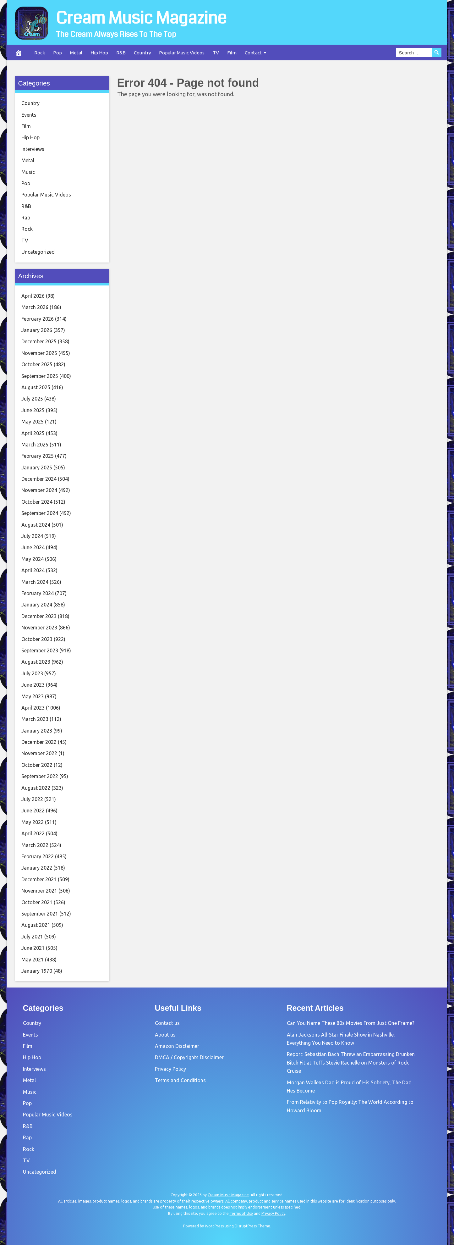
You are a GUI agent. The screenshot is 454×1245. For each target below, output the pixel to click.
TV (216, 52)
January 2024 (36, 604)
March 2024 (34, 582)
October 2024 (36, 502)
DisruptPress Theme (252, 1226)
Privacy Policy (170, 1069)
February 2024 (37, 593)
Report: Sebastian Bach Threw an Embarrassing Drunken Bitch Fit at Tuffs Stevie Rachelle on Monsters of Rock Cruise (351, 1062)
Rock (39, 52)
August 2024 (35, 525)
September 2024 (39, 513)
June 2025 (33, 410)
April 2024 (33, 570)
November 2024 (39, 490)
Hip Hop (99, 52)
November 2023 (39, 627)
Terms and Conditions (180, 1080)
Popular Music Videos (182, 52)
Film (232, 52)
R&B (121, 52)
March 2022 (34, 845)
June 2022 (33, 810)
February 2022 (37, 856)
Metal (76, 52)
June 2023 (33, 685)
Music (28, 172)
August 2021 (35, 925)
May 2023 (32, 696)
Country (142, 52)
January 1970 (36, 971)
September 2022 (39, 776)
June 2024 (33, 547)
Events (28, 115)
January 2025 (36, 467)
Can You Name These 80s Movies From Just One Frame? (350, 1023)
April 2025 (33, 433)
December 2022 (39, 742)
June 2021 (33, 948)
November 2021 (39, 891)
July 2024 (32, 536)
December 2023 (39, 616)
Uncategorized (38, 252)
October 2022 (36, 765)
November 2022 (39, 753)
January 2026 (36, 330)
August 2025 (35, 387)
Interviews (32, 149)
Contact (253, 52)
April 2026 (33, 296)
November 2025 (39, 353)
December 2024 (39, 479)
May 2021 (32, 959)
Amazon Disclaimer (177, 1046)
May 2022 (32, 822)
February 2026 (37, 319)
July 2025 (32, 398)
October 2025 (36, 364)
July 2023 (32, 673)
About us (165, 1035)
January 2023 (36, 730)
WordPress (214, 1226)
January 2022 (36, 868)
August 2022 (35, 788)
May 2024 (32, 559)
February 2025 (37, 456)
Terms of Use (241, 1213)
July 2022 (32, 799)
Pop (57, 52)
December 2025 (39, 341)
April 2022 (33, 833)
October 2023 (36, 639)
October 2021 (36, 902)
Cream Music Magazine (149, 17)
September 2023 (39, 650)
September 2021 (39, 913)
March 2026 (34, 307)
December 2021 (39, 879)
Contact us (167, 1023)
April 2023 (33, 708)
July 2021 (32, 936)
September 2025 (39, 376)
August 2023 (35, 662)
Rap (25, 217)
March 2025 (34, 444)
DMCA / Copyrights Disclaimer (189, 1057)
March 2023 (34, 719)
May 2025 (32, 421)
